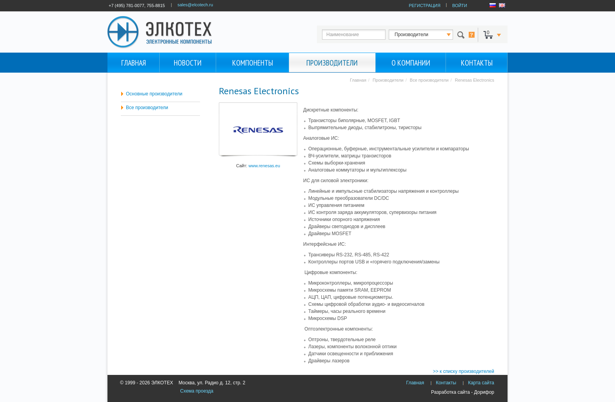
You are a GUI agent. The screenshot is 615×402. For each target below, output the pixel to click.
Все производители (147, 107)
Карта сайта (481, 383)
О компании (410, 63)
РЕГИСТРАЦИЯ (424, 5)
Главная (133, 63)
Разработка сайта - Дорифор (462, 392)
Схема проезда (196, 391)
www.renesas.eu (264, 165)
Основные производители (154, 94)
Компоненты (252, 63)
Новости (188, 63)
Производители (332, 63)
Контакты (477, 63)
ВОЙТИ (459, 5)
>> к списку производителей (463, 371)
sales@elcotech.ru (195, 4)
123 (428, 34)
